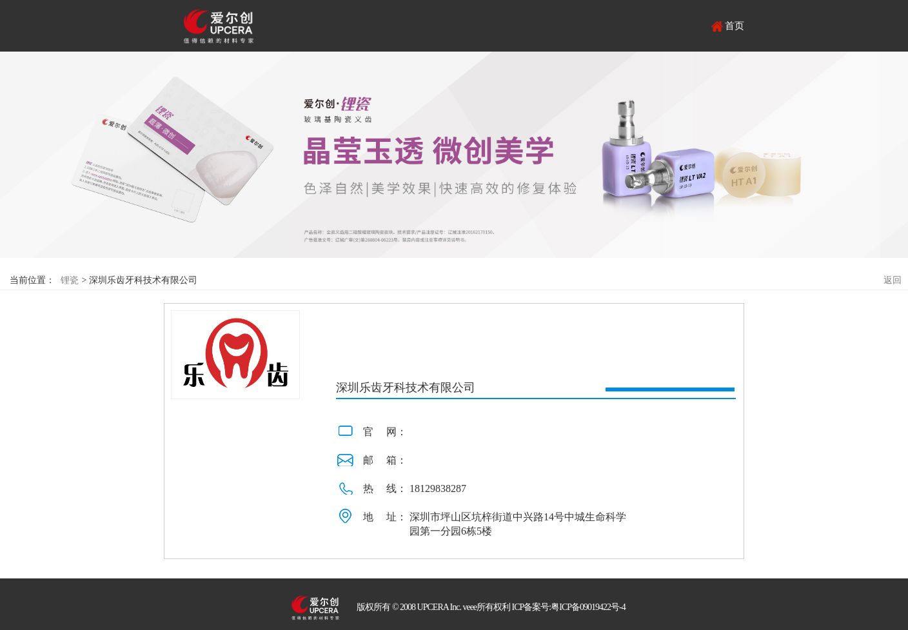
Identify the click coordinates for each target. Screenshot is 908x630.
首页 (734, 26)
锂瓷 (70, 280)
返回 (892, 280)
